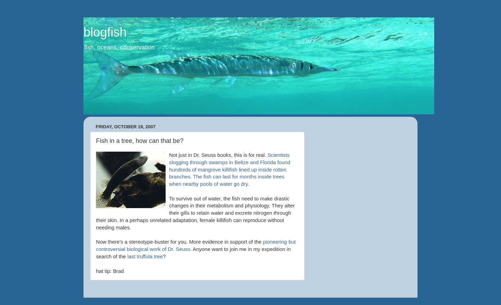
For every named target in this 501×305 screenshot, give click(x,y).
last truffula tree (145, 256)
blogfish (105, 32)
